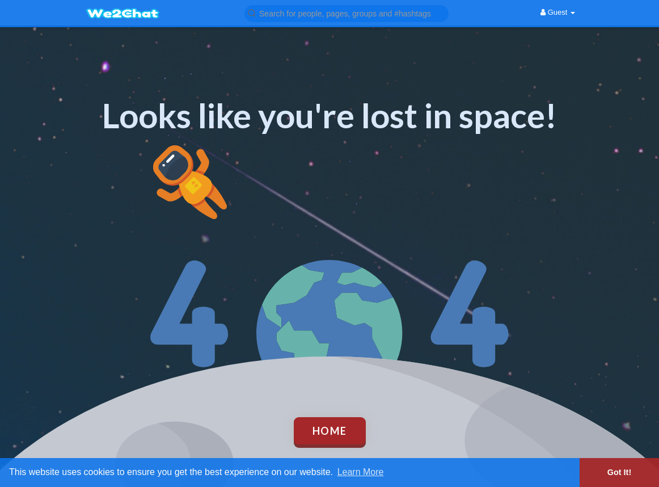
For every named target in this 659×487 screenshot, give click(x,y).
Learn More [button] (360, 472)
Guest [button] (557, 12)
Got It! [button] (619, 472)
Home (329, 431)
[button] (346, 12)
